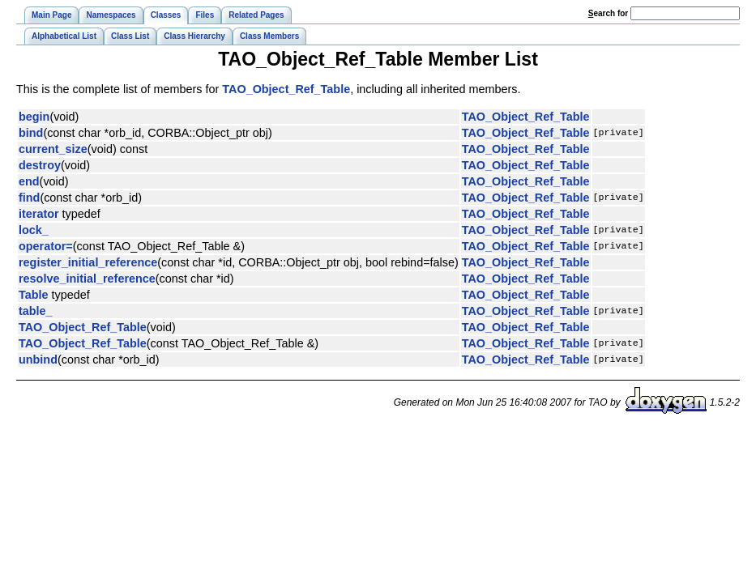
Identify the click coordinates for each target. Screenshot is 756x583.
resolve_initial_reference (87, 278)
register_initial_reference (88, 262)
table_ (36, 310)
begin (34, 116)
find (29, 197)
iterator (39, 213)
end (29, 181)
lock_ (34, 229)
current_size (53, 149)
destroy (40, 165)
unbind (38, 359)
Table (34, 294)
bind (31, 132)
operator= (46, 246)
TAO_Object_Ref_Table (286, 89)
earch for (608, 13)
